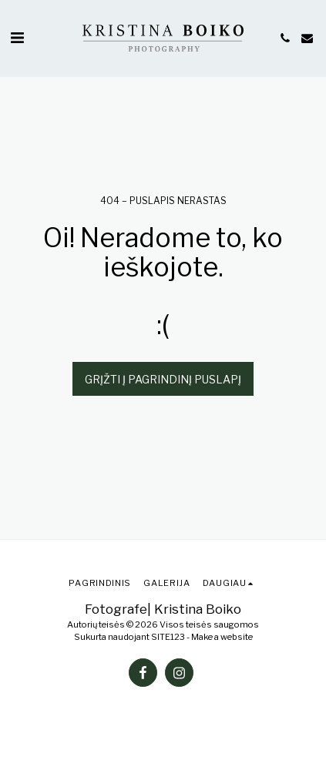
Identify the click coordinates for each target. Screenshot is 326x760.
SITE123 (168, 636)
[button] (17, 37)
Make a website (222, 636)
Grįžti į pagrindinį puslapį (163, 379)
